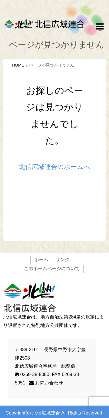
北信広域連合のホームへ (54, 166)
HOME (18, 65)
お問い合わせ (46, 382)
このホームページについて (52, 268)
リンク (62, 259)
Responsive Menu (100, 27)
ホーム (41, 259)
